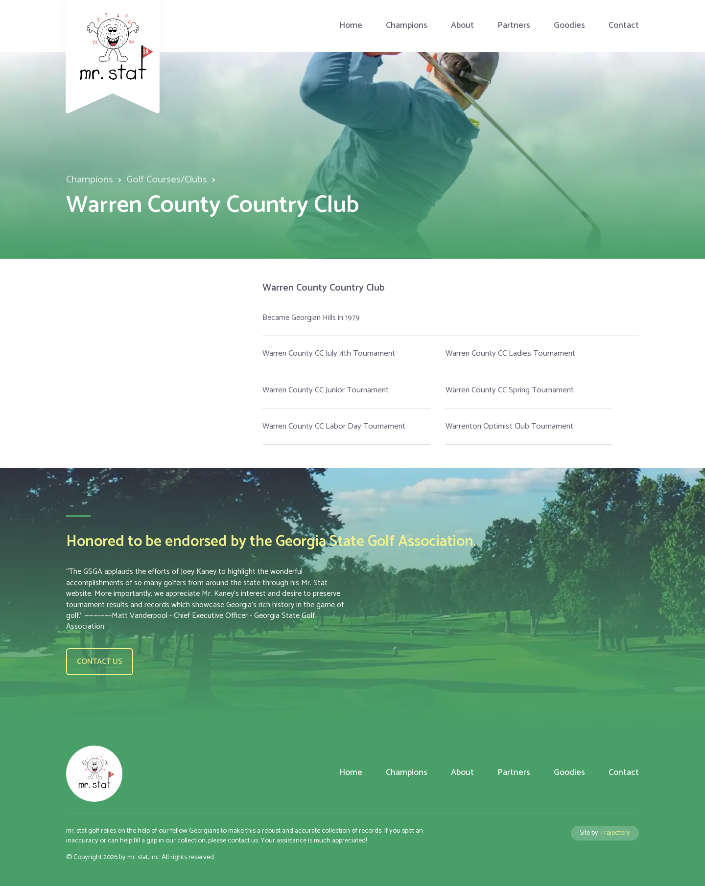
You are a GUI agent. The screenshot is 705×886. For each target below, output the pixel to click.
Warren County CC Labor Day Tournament (333, 426)
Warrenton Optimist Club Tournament (509, 426)
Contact (624, 26)
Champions (406, 26)
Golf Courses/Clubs (166, 180)
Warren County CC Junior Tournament (325, 390)
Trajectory (615, 833)
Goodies (569, 26)
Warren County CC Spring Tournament (510, 390)
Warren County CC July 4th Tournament (328, 353)
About (462, 26)
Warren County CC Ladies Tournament (510, 353)
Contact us (99, 661)
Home (350, 26)
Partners (513, 26)
